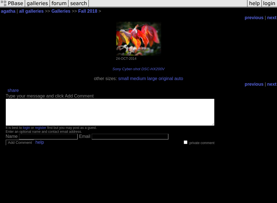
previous (254, 17)
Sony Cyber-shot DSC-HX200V (138, 69)
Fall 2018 (87, 11)
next (271, 17)
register (40, 133)
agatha (8, 11)
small (123, 78)
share (13, 90)
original (166, 78)
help (40, 147)
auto (178, 78)
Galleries (60, 11)
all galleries (31, 11)
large (152, 78)
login (26, 133)
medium (138, 78)
